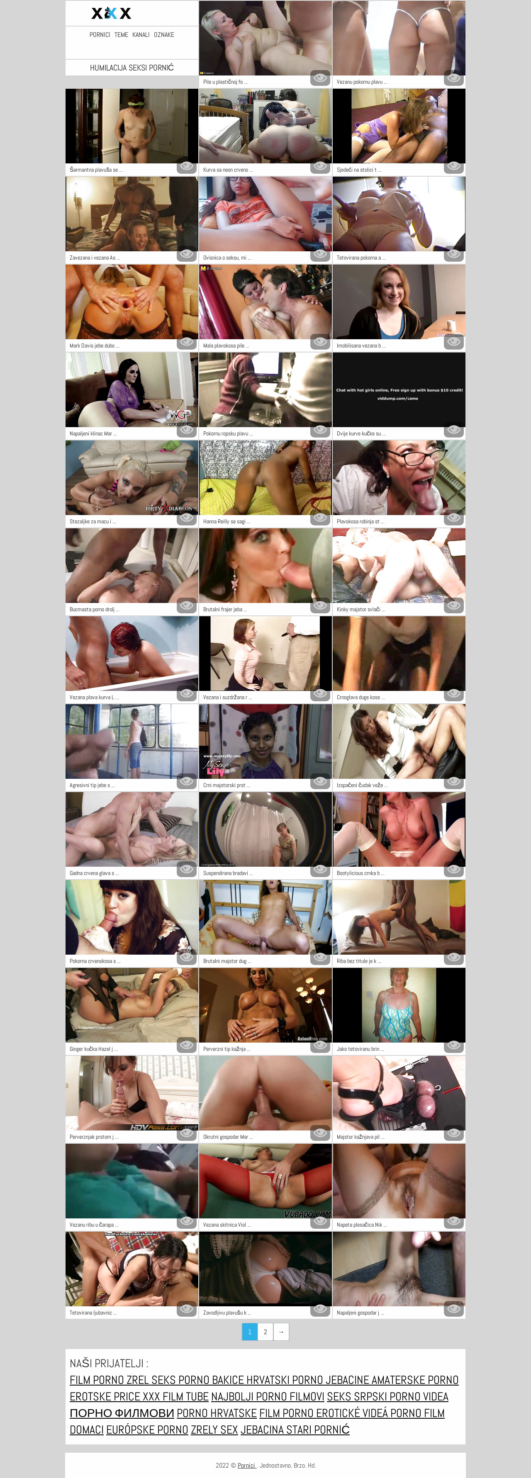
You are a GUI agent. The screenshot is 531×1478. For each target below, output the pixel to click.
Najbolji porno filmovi (267, 1396)
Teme (121, 35)
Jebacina (263, 1429)
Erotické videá (353, 1413)
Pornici (100, 35)
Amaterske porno (415, 1380)
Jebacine (349, 1380)
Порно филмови (122, 1413)
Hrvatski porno (286, 1380)
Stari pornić (318, 1429)
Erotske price (106, 1396)
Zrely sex (214, 1429)
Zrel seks (152, 1380)
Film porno (98, 1380)
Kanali (141, 35)
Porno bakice (212, 1380)
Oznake (164, 35)
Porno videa (419, 1396)
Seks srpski (358, 1396)
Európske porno (147, 1429)
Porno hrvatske (217, 1413)
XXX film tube (176, 1396)
